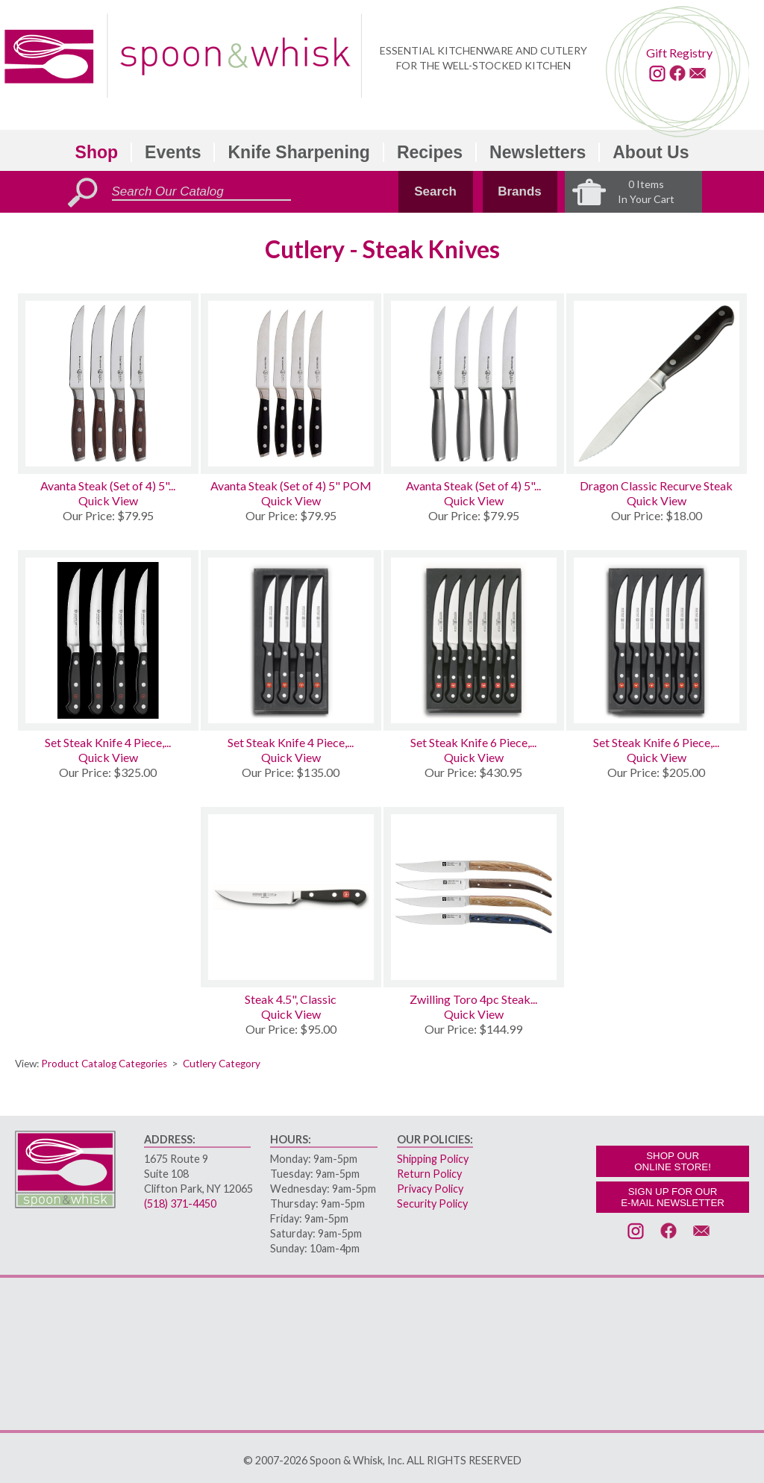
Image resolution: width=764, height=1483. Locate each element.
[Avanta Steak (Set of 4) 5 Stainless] (474, 383)
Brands (520, 191)
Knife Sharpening (298, 152)
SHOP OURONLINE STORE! (672, 1161)
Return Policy (429, 1173)
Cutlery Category (221, 1064)
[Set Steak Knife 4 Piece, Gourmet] (291, 640)
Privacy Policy (430, 1188)
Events (173, 152)
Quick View (108, 500)
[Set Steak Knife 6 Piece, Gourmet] (656, 640)
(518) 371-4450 (180, 1203)
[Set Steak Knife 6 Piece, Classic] (474, 640)
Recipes (430, 152)
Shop (97, 152)
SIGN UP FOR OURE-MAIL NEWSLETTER (672, 1197)
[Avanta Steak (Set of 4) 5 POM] (291, 383)
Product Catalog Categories (104, 1064)
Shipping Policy (433, 1158)
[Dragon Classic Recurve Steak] (656, 383)
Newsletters (537, 152)
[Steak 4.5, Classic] (291, 897)
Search (435, 191)
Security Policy (432, 1203)
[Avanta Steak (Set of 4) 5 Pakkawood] (108, 383)
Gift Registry (679, 53)
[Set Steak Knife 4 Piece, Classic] (108, 640)
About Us (651, 152)
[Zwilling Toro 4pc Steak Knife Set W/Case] (474, 897)
